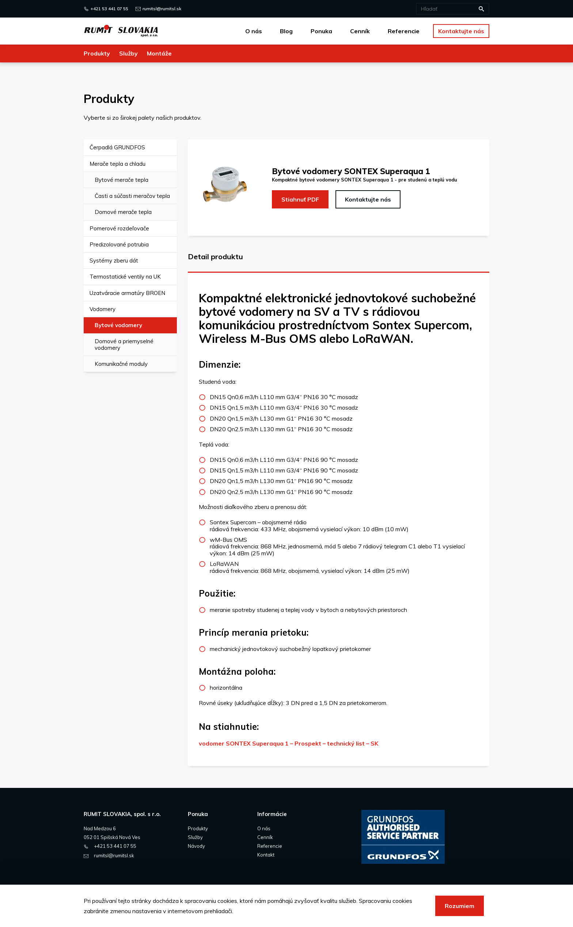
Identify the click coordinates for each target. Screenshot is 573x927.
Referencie (269, 846)
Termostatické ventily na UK (125, 276)
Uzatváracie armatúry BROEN (127, 293)
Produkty (198, 828)
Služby (195, 837)
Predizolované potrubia (119, 244)
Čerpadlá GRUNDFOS (117, 147)
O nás (263, 828)
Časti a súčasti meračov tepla (132, 195)
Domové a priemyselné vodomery (124, 344)
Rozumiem (459, 905)
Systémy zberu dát (114, 260)
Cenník (265, 837)
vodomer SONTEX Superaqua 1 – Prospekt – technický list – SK (288, 743)
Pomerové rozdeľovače (119, 228)
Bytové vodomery (118, 325)
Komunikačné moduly (121, 363)
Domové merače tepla (123, 211)
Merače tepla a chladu (117, 163)
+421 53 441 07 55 (109, 8)
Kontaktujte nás (368, 199)
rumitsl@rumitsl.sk (162, 8)
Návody (196, 846)
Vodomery (102, 309)
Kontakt (265, 855)
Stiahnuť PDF (300, 199)
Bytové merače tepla (121, 179)
